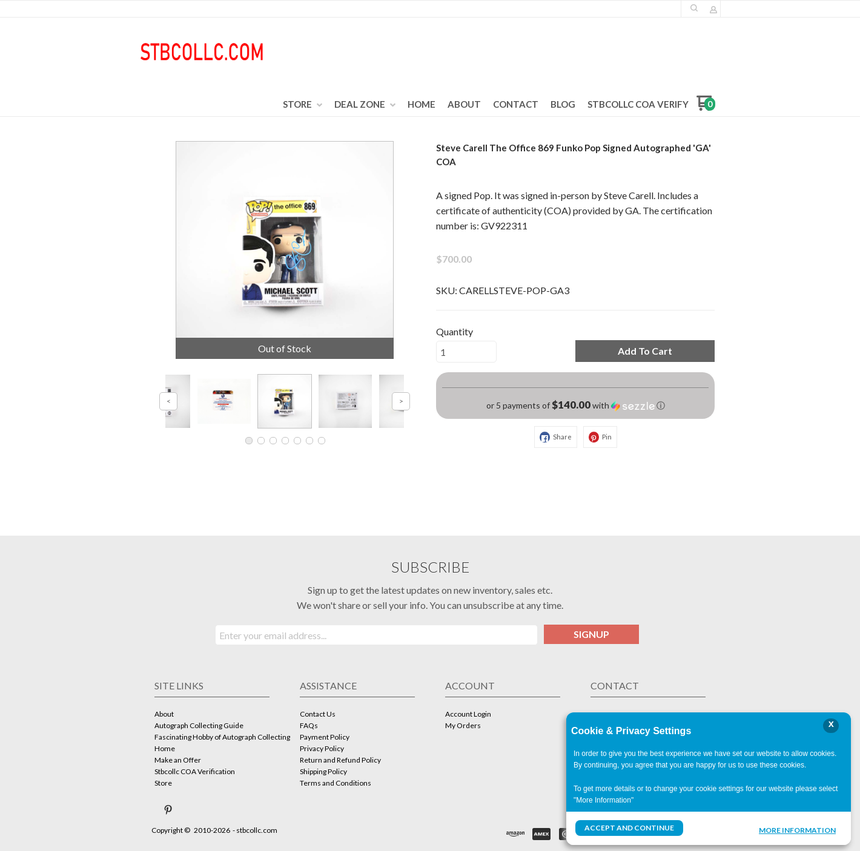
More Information (797, 829)
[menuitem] (302, 104)
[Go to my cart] (705, 107)
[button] (694, 8)
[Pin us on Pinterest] (168, 810)
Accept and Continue (629, 827)
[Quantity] (466, 352)
